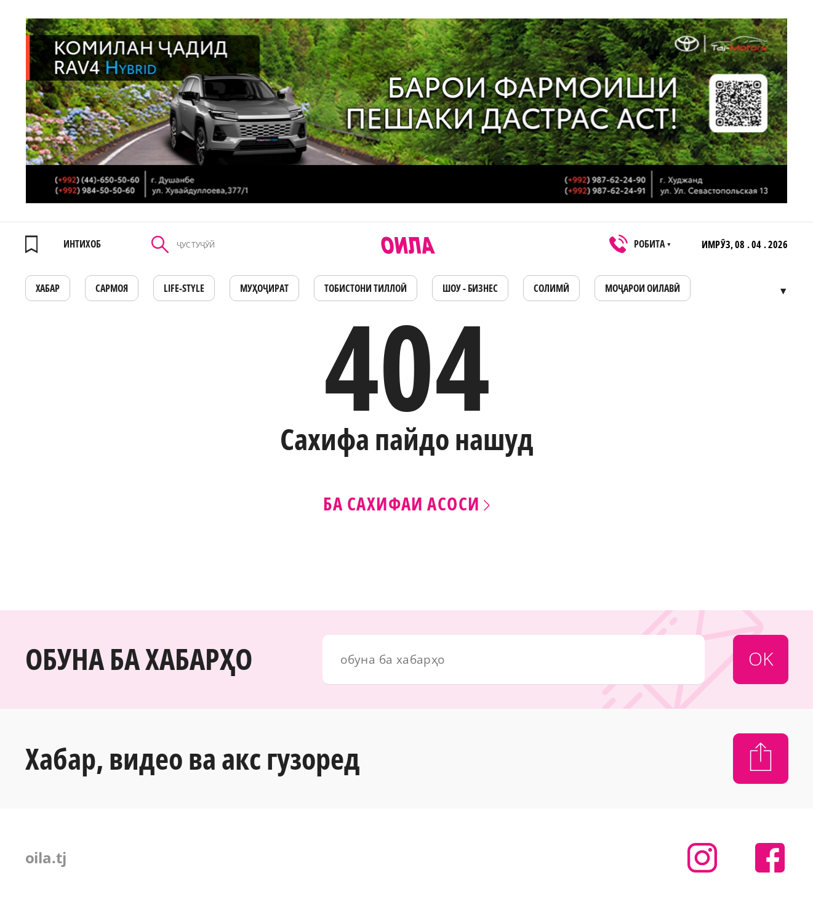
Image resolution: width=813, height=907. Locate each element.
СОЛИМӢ (551, 288)
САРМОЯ (111, 288)
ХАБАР (48, 288)
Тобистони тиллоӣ (365, 288)
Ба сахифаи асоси (406, 503)
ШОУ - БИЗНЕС (471, 288)
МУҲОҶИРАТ (264, 288)
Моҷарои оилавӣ (642, 288)
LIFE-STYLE (184, 288)
